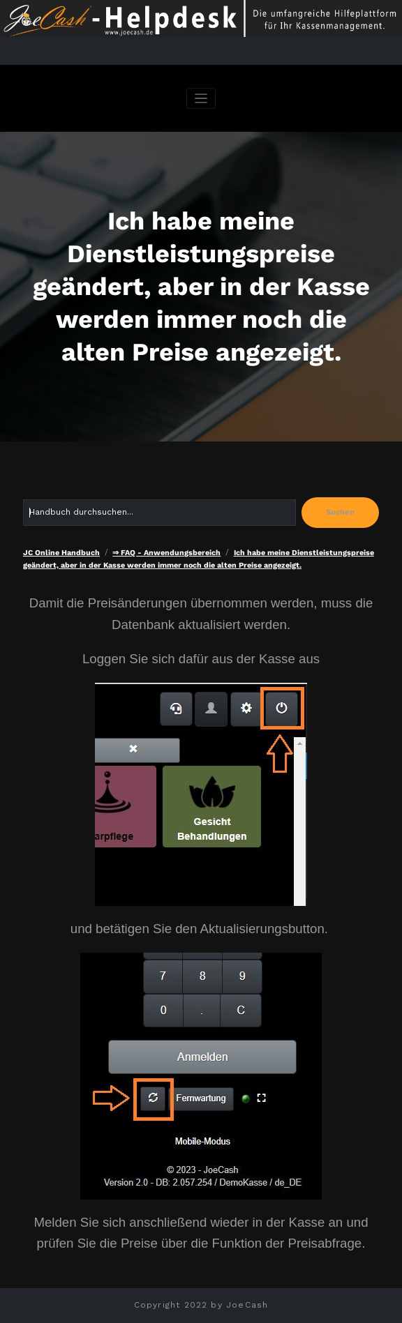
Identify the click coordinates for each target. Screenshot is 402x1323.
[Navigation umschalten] (201, 98)
